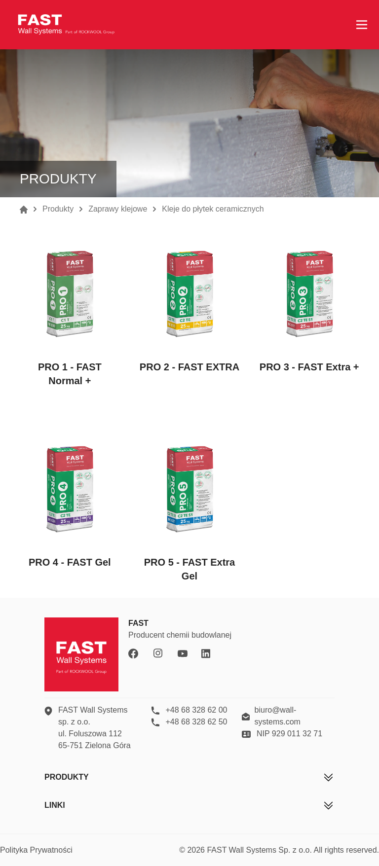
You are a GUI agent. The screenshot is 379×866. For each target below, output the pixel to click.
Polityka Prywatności (36, 850)
